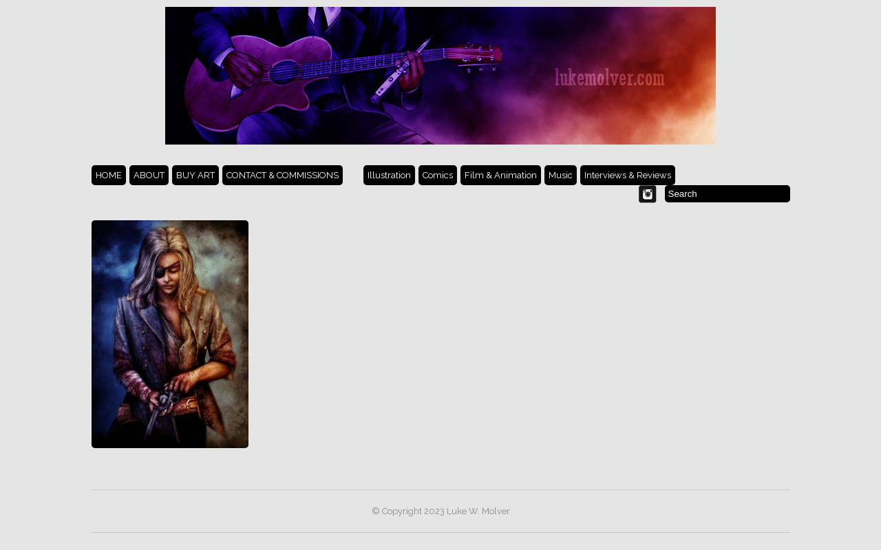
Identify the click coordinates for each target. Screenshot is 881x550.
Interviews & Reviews (627, 175)
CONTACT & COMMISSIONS (282, 175)
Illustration (389, 175)
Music (561, 175)
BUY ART (195, 175)
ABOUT (149, 175)
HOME (109, 175)
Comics (438, 175)
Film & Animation (501, 175)
